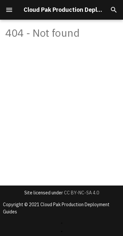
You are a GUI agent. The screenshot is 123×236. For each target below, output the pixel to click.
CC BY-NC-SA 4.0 (81, 193)
